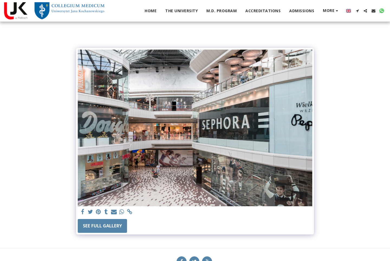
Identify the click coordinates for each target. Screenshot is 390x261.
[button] (357, 11)
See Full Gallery (102, 226)
